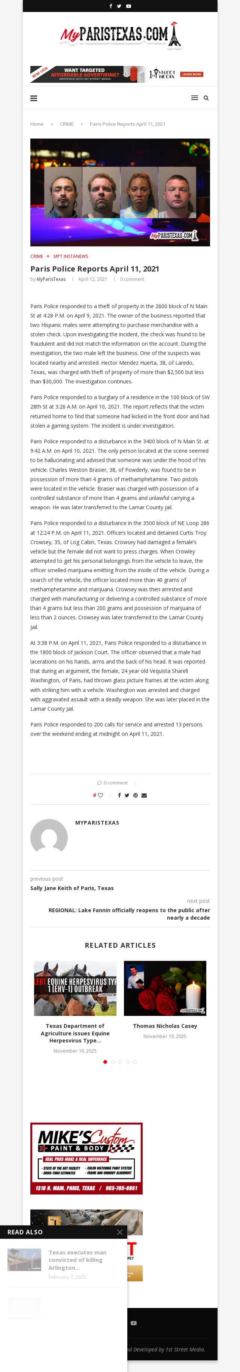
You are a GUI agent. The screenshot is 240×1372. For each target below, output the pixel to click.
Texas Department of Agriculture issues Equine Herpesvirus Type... (75, 1033)
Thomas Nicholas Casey (165, 1025)
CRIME (67, 124)
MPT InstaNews (71, 256)
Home (37, 124)
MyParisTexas (51, 279)
